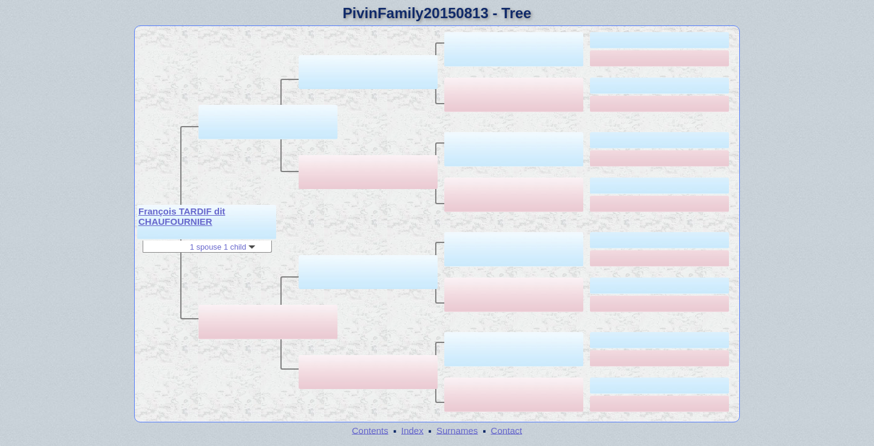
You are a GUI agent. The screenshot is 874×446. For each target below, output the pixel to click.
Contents (370, 430)
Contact (507, 430)
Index (412, 430)
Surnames (457, 430)
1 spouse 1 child (223, 246)
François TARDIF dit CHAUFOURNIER (181, 216)
